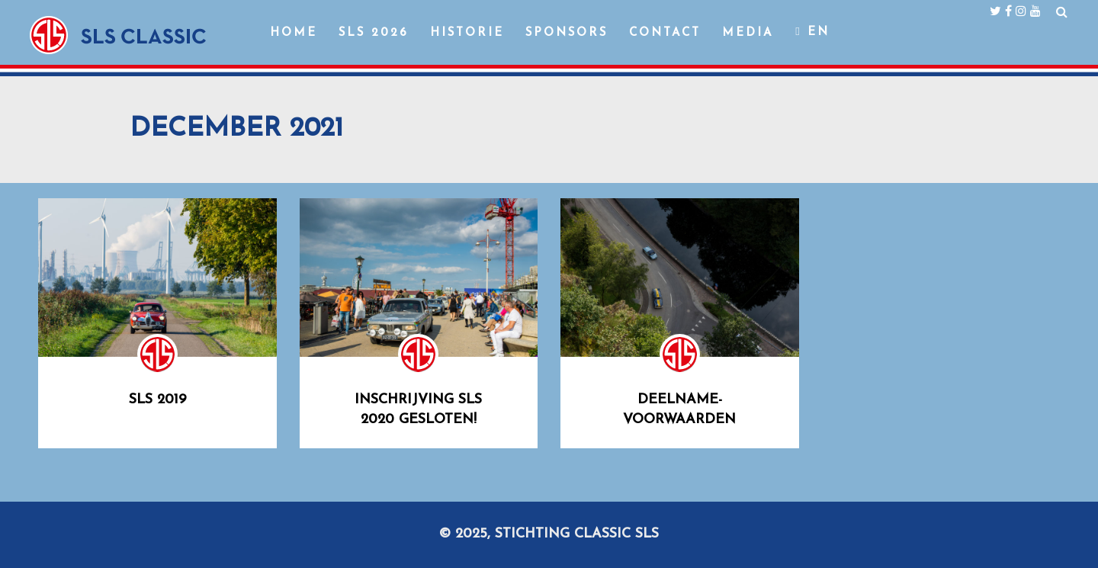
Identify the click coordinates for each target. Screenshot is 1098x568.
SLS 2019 (157, 400)
